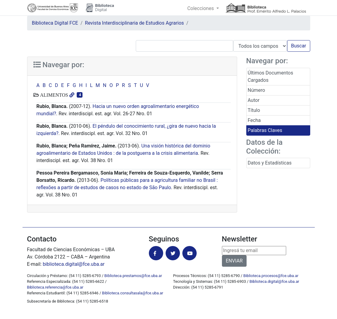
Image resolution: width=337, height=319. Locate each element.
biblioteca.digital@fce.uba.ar (73, 264)
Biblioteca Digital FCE (55, 23)
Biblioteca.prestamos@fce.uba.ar (133, 275)
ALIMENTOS (53, 94)
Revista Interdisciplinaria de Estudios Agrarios (134, 23)
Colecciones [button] (201, 8)
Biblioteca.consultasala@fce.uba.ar (132, 293)
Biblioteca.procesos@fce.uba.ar (270, 275)
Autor (254, 100)
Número (256, 90)
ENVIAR (234, 261)
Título (254, 110)
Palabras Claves (265, 130)
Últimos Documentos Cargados (270, 76)
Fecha (254, 120)
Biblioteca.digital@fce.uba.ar (274, 281)
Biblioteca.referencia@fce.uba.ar (55, 287)
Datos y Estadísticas (270, 163)
